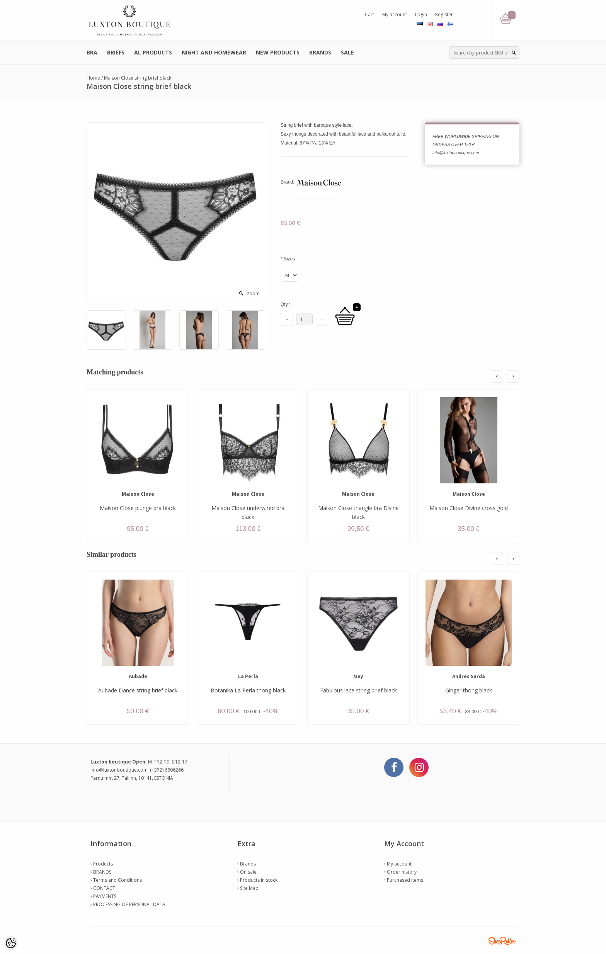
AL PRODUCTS (153, 52)
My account (394, 14)
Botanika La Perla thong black (248, 690)
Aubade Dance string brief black (137, 690)
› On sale (247, 872)
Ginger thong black (468, 690)
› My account (398, 863)
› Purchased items (403, 880)
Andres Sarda (468, 676)
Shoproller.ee (502, 941)
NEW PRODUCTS (278, 52)
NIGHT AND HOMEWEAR (214, 52)
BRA (92, 52)
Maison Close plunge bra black (138, 508)
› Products (101, 863)
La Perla (248, 676)
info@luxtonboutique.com (119, 770)
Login (421, 14)
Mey (358, 676)
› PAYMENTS (103, 896)
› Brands (246, 863)
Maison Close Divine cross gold (468, 508)
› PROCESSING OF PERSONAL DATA (127, 904)
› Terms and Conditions (116, 880)
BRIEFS (115, 52)
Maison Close (138, 494)
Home (93, 78)
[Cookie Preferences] (11, 943)
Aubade (138, 676)
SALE (347, 52)
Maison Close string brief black (137, 78)
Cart (369, 14)
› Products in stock (257, 880)
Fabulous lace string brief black (358, 690)
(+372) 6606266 (167, 770)
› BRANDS (100, 872)
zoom (253, 293)
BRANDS (320, 52)
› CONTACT (102, 888)
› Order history (400, 872)
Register (444, 14)
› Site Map (248, 888)
